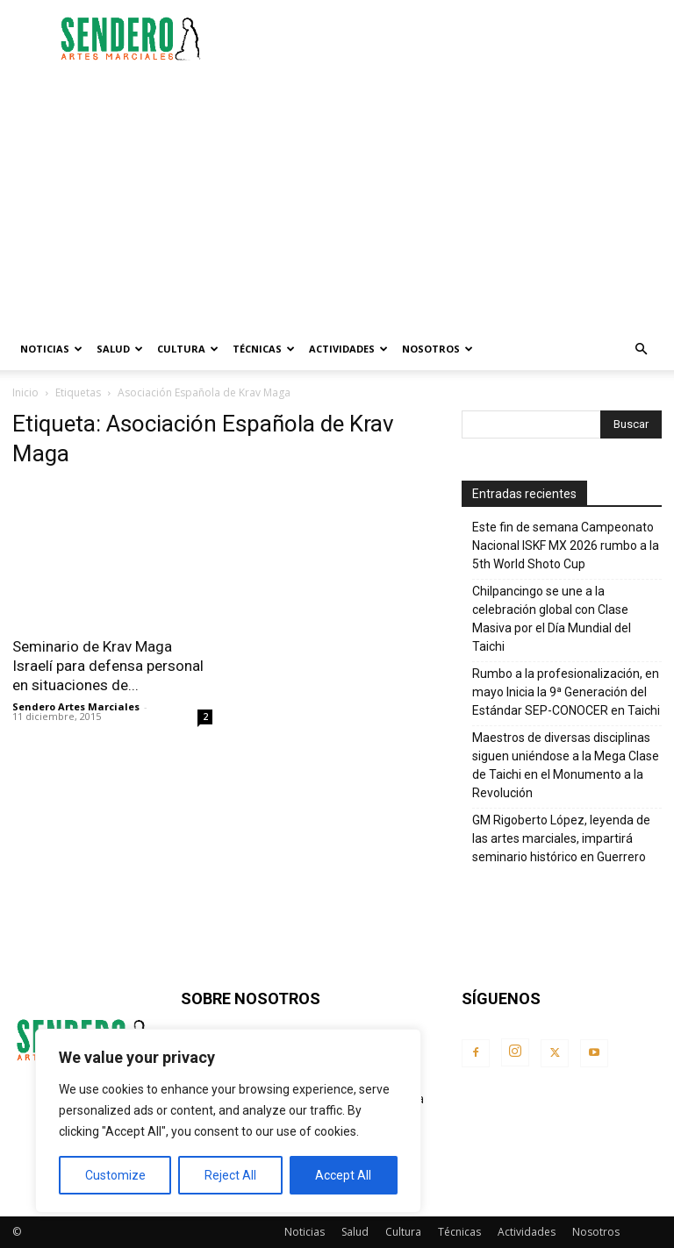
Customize (115, 1175)
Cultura (188, 348)
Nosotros (437, 348)
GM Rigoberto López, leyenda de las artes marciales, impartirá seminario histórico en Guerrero (561, 838)
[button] (641, 349)
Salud (120, 348)
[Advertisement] (455, 38)
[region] (228, 1121)
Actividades (348, 348)
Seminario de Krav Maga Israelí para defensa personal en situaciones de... (108, 666)
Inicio (25, 392)
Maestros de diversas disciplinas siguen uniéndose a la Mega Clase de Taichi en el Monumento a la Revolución (565, 765)
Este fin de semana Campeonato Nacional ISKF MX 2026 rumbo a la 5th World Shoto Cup (565, 545)
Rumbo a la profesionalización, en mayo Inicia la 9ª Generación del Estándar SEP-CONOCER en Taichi (566, 692)
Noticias (51, 348)
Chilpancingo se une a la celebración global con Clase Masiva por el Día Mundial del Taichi (551, 618)
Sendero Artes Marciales (76, 706)
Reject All (230, 1175)
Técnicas (264, 348)
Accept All (343, 1175)
